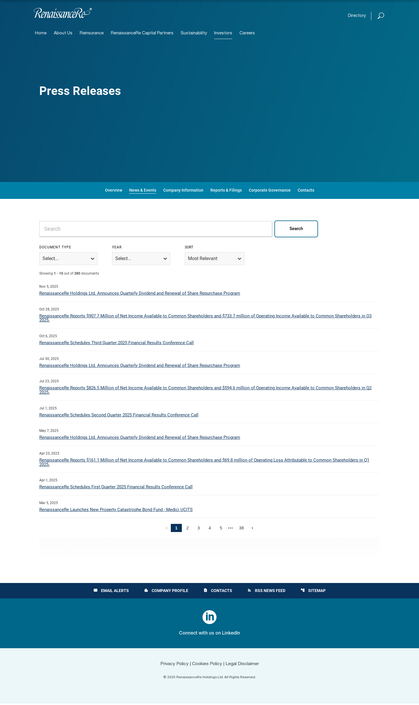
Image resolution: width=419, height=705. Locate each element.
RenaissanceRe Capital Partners (142, 33)
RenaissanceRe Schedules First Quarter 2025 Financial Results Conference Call (116, 488)
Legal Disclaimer (243, 665)
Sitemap (313, 592)
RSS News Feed (266, 592)
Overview (113, 190)
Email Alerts (111, 592)
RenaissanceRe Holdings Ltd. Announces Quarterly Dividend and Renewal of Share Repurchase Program (139, 293)
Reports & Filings (226, 190)
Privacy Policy (173, 665)
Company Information (183, 190)
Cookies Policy (207, 665)
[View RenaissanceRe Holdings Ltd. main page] (63, 13)
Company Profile (166, 592)
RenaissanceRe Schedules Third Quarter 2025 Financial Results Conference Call (116, 343)
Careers (247, 33)
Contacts (306, 190)
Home (41, 33)
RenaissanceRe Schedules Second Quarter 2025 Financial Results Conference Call (118, 415)
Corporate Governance (270, 190)
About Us (63, 33)
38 (241, 529)
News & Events (142, 190)
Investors (223, 33)
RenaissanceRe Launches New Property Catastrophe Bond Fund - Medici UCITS (116, 511)
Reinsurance (92, 33)
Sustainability (194, 33)
